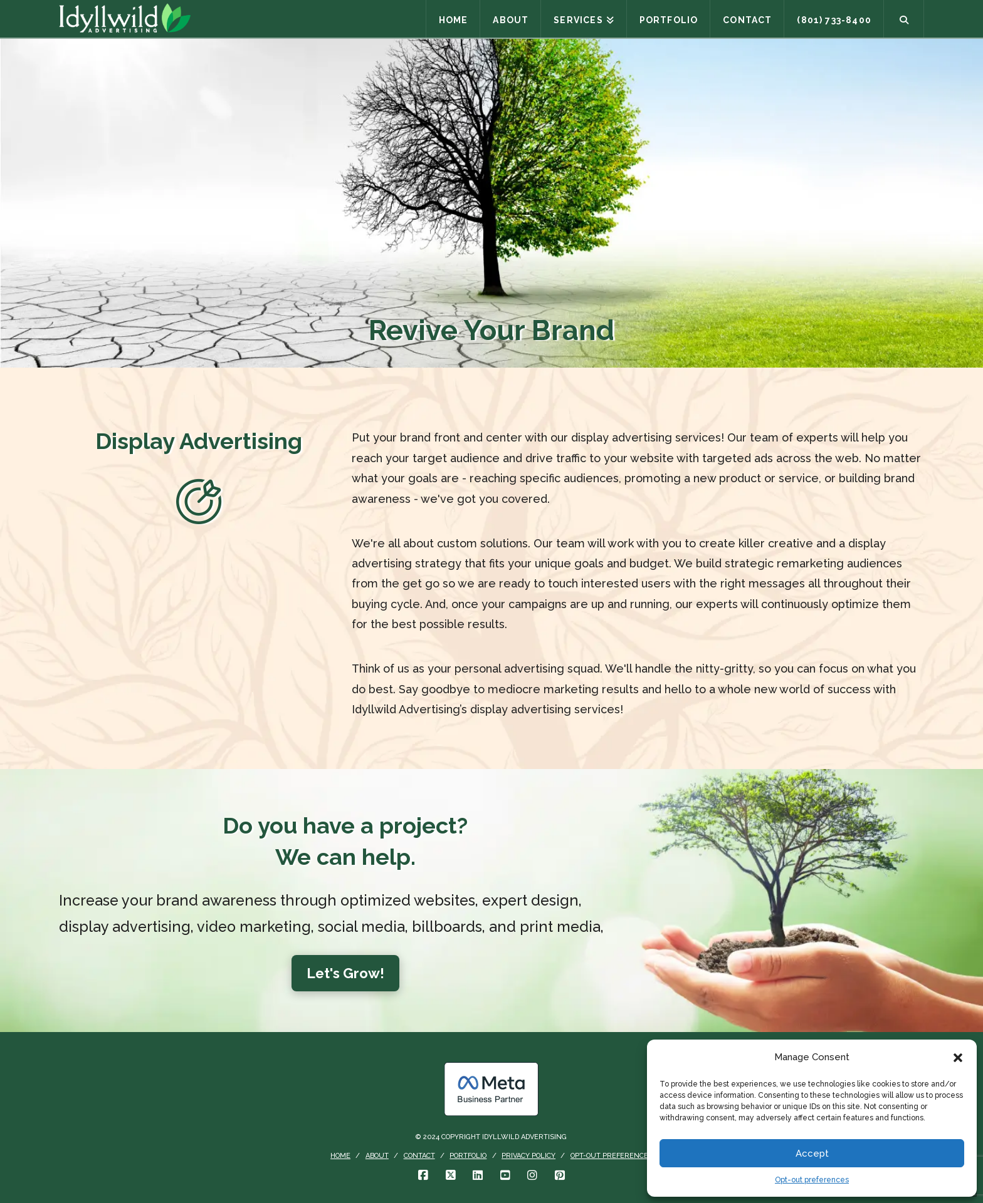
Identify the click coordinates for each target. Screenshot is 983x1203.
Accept (812, 1153)
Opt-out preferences (812, 1179)
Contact (419, 1156)
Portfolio (467, 1156)
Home (340, 1156)
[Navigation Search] (904, 19)
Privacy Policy (528, 1156)
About (377, 1156)
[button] (958, 1057)
